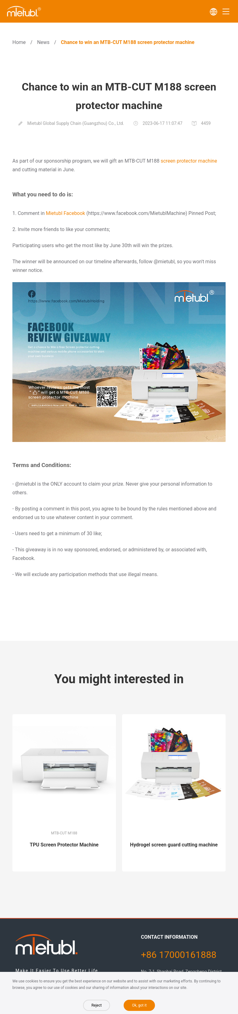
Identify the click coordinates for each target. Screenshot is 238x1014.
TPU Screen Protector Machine (64, 845)
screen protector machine (189, 161)
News (43, 42)
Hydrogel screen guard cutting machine (174, 845)
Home (19, 42)
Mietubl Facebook (65, 213)
